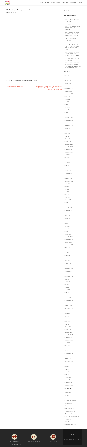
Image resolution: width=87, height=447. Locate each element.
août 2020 (67, 247)
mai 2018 (67, 318)
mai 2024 (67, 131)
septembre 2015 (69, 385)
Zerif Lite (66, 439)
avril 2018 (67, 321)
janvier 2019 (68, 297)
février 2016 (68, 377)
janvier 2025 (68, 115)
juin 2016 (67, 366)
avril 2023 (67, 162)
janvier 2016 (68, 379)
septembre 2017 (69, 340)
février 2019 (68, 295)
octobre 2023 (68, 149)
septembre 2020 (69, 244)
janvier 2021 (68, 234)
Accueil (41, 2)
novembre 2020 (69, 239)
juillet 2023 (67, 154)
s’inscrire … (58, 2)
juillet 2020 (67, 250)
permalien (34, 80)
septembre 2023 (69, 152)
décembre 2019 (69, 268)
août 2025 (67, 96)
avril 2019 (67, 289)
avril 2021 (67, 226)
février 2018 (68, 326)
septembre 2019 (69, 276)
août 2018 (67, 311)
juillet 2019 (67, 281)
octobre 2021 (68, 210)
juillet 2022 (67, 186)
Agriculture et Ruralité (70, 398)
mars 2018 (67, 324)
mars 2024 (67, 136)
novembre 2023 (69, 146)
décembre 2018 (69, 300)
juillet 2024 (67, 128)
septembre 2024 (69, 125)
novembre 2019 (69, 271)
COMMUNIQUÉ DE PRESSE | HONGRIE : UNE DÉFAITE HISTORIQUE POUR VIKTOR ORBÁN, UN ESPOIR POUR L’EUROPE (72, 46)
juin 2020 (67, 252)
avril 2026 (67, 75)
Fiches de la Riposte (69, 413)
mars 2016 (67, 374)
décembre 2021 (69, 205)
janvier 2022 (68, 202)
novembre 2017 (69, 334)
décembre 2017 (69, 332)
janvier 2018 (68, 329)
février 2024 (68, 138)
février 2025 (68, 112)
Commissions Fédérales (70, 400)
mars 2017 (67, 348)
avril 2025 (67, 107)
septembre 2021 (69, 213)
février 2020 (68, 263)
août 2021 (67, 215)
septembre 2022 (69, 181)
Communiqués (68, 403)
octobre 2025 (68, 91)
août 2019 (67, 279)
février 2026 (68, 80)
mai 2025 (67, 104)
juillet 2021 (67, 218)
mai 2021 (67, 223)
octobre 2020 (68, 242)
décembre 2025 (69, 85)
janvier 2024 (68, 141)
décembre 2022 (69, 173)
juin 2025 (67, 101)
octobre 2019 (68, 273)
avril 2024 (67, 133)
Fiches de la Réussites (70, 411)
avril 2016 (67, 371)
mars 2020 (67, 260)
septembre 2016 (69, 361)
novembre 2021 (69, 207)
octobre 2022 (68, 178)
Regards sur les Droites (70, 424)
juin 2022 (67, 189)
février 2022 (68, 199)
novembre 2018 (69, 303)
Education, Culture (69, 408)
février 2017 (68, 350)
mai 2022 (67, 191)
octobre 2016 (68, 358)
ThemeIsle (78, 439)
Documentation (72, 2)
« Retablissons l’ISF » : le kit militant (14, 86)
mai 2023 (67, 160)
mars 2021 (67, 228)
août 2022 (67, 183)
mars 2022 (67, 197)
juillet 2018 (67, 313)
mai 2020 (67, 255)
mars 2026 (67, 78)
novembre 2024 (69, 120)
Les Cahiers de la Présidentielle (72, 416)
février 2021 (68, 231)
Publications (68, 419)
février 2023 (68, 168)
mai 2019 (67, 287)
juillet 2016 (67, 364)
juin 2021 (67, 221)
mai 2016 (67, 369)
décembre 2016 (69, 353)
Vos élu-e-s (65, 2)
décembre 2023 (69, 144)
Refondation (68, 421)
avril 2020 (67, 258)
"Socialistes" (68, 392)
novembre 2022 (69, 176)
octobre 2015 (68, 382)
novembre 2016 (69, 356)
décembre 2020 (69, 236)
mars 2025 (67, 109)
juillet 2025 (67, 99)
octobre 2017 (68, 337)
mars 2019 (67, 292)
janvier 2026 (68, 83)
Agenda (80, 2)
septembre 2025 (69, 93)
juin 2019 (67, 284)
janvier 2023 (68, 170)
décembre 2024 (69, 117)
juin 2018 (67, 316)
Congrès (53, 2)
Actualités (47, 2)
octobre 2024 (68, 123)
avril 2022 (67, 194)
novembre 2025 (69, 88)
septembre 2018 (69, 308)
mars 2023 (67, 165)
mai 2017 (67, 342)
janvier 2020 (68, 266)
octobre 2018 (68, 305)
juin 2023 (67, 157)
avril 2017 (67, 345)
